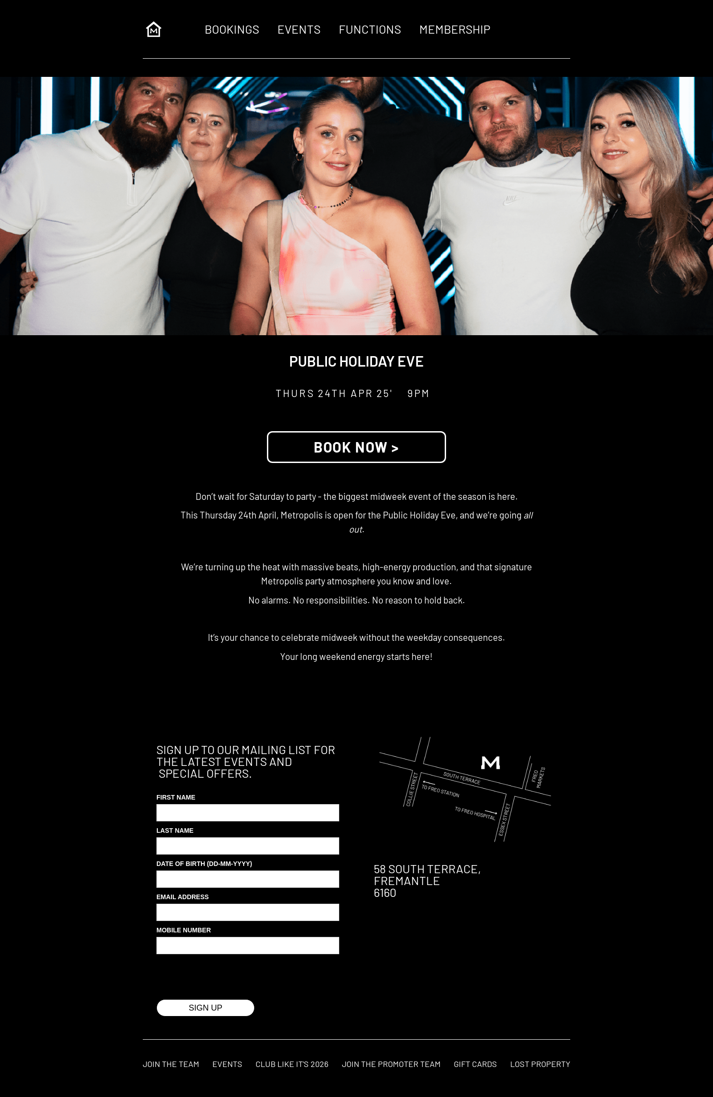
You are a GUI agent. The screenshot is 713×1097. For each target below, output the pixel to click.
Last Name (175, 830)
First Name (176, 797)
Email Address (182, 897)
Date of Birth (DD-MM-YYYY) (204, 863)
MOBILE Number (183, 930)
